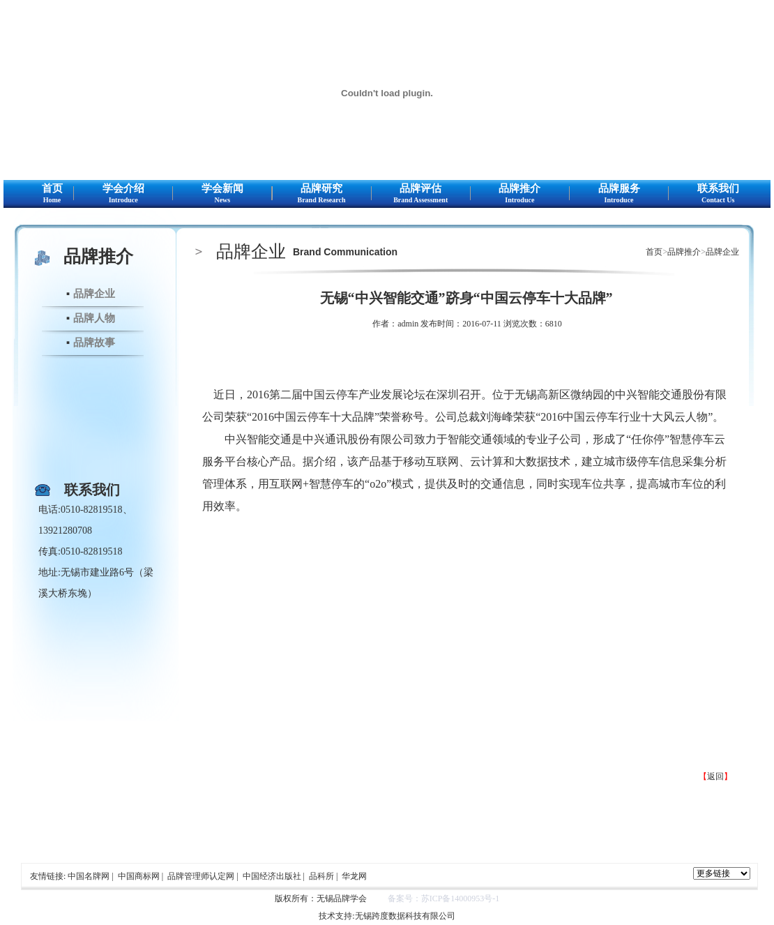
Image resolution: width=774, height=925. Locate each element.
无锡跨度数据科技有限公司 (405, 916)
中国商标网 (139, 876)
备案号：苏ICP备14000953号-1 (444, 898)
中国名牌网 (88, 876)
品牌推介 (520, 194)
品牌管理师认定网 (200, 876)
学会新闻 (222, 194)
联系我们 (718, 194)
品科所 (321, 876)
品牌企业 (94, 293)
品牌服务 (619, 194)
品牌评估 (421, 194)
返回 (715, 776)
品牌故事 (94, 342)
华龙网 (354, 876)
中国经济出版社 (272, 876)
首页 (52, 194)
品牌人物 (94, 318)
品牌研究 (322, 194)
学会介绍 (123, 194)
